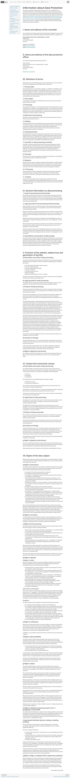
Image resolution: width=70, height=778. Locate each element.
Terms (9, 776)
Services (19, 2)
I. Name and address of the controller (14, 7)
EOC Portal (60, 776)
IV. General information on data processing (14, 20)
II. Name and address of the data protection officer (14, 11)
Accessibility (13, 776)
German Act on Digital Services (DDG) (36, 17)
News (15, 2)
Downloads (36, 2)
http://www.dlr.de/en (30, 47)
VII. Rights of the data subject (14, 32)
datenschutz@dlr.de (30, 45)
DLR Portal (55, 776)
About (11, 2)
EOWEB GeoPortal (66, 776)
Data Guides (44, 2)
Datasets (24, 2)
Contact (17, 776)
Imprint (3, 776)
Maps (29, 2)
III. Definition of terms (13, 15)
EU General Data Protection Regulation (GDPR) (36, 16)
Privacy (6, 776)
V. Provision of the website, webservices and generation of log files (14, 26)
